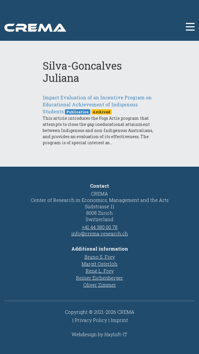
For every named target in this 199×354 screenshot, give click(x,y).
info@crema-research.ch (99, 233)
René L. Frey (100, 271)
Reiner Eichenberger (99, 278)
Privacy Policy (91, 320)
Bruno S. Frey (99, 257)
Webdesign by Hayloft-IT (99, 334)
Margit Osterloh (99, 264)
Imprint (119, 320)
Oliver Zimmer (99, 285)
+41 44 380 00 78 (99, 227)
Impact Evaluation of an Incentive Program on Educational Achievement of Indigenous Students (97, 104)
